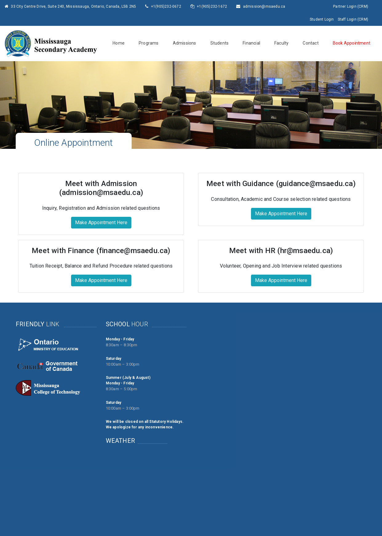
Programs (149, 43)
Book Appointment (351, 43)
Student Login (322, 19)
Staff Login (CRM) (353, 19)
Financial (251, 43)
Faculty (281, 43)
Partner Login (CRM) (350, 6)
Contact (310, 43)
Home (119, 43)
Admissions (184, 43)
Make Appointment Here (101, 222)
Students (219, 43)
